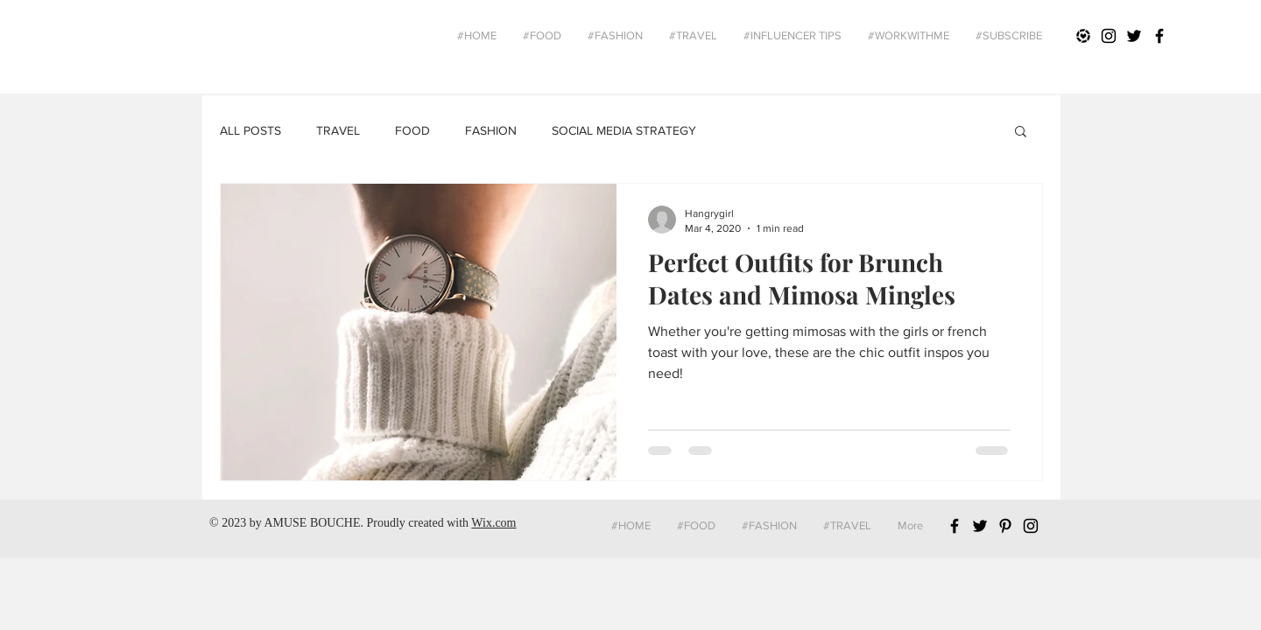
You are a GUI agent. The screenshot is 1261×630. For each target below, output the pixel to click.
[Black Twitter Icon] (1134, 36)
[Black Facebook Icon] (1159, 36)
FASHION (491, 130)
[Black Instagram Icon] (1108, 36)
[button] (1020, 132)
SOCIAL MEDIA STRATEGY (624, 130)
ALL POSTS (250, 130)
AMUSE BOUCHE (312, 522)
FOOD (412, 130)
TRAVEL (338, 130)
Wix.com (493, 522)
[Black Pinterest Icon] (1005, 526)
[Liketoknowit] (1083, 36)
